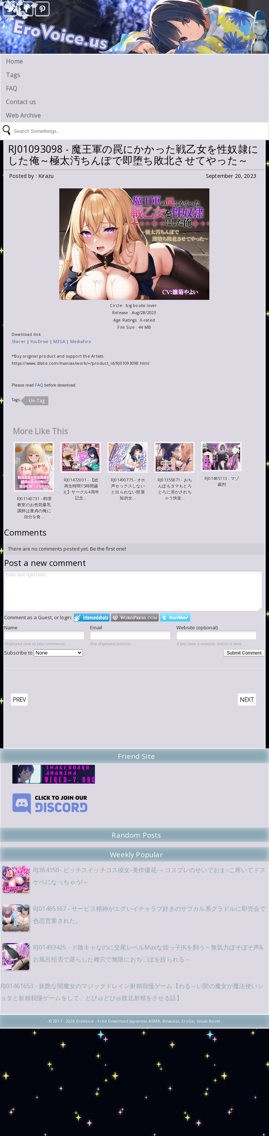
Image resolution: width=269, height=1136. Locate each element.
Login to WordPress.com (135, 617)
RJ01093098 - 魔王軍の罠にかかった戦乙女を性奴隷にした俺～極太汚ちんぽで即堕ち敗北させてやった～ (133, 154)
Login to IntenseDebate (92, 617)
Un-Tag (37, 400)
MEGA (59, 341)
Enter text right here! (133, 591)
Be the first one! (108, 548)
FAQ (11, 88)
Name (11, 627)
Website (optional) (197, 627)
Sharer (19, 341)
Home (14, 61)
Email (96, 627)
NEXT (247, 699)
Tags (13, 75)
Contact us (21, 102)
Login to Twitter (175, 617)
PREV (19, 699)
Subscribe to (43, 652)
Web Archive (23, 115)
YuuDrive (39, 341)
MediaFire (80, 341)
